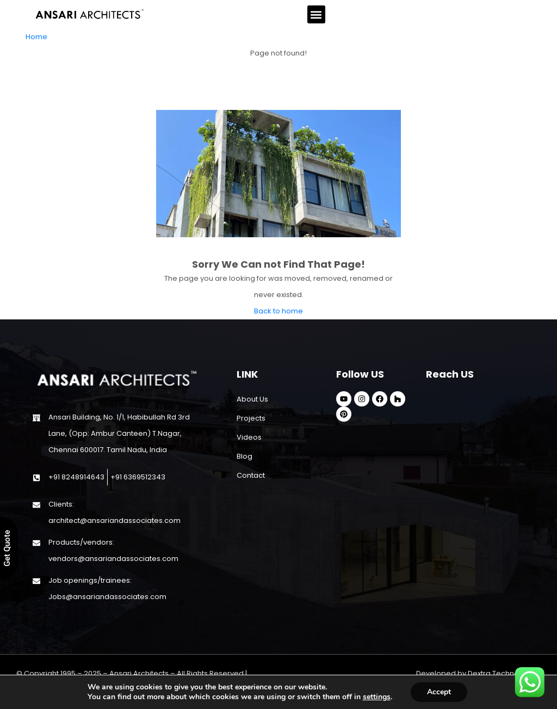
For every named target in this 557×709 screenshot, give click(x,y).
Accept (439, 692)
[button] (316, 14)
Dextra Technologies (504, 673)
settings (377, 697)
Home (36, 37)
